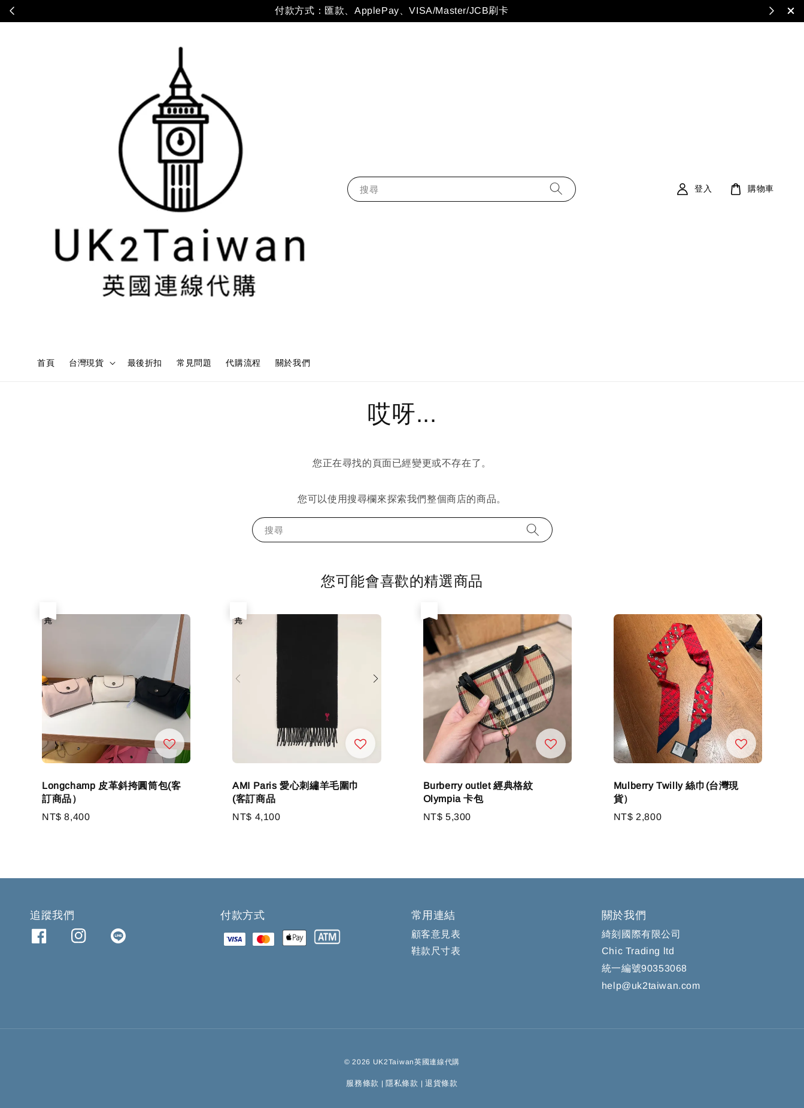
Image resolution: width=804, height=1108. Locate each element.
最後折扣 (145, 363)
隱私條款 (402, 1083)
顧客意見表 (436, 934)
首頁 (45, 363)
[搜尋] (556, 189)
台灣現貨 (86, 363)
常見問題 (194, 363)
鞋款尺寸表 (436, 951)
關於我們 (292, 363)
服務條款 (362, 1083)
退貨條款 (441, 1083)
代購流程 (243, 363)
